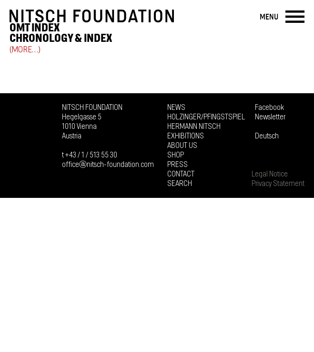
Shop (175, 155)
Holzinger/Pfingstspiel (206, 117)
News (176, 107)
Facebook (269, 107)
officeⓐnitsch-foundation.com (108, 164)
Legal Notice (270, 174)
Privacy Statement (278, 183)
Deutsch (267, 136)
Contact (180, 174)
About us (182, 145)
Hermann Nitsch (194, 126)
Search (179, 183)
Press (177, 164)
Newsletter (270, 117)
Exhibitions (185, 136)
